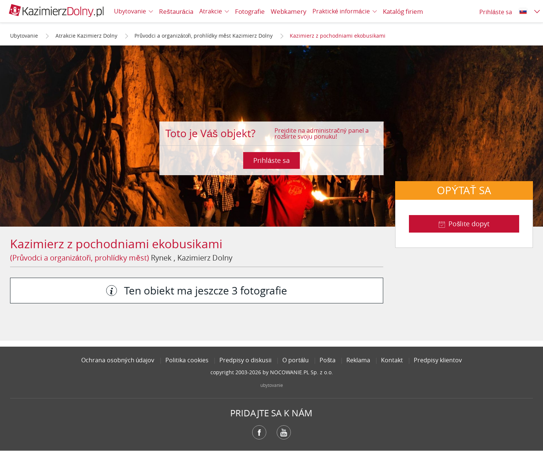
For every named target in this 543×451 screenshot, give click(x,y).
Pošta (328, 360)
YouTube (284, 432)
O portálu (295, 360)
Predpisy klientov (438, 360)
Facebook (259, 432)
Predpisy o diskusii (245, 360)
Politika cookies (187, 360)
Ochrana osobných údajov (118, 360)
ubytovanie (271, 385)
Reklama (358, 360)
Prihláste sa (271, 160)
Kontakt (392, 360)
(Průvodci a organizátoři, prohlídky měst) (79, 258)
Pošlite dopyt (468, 223)
